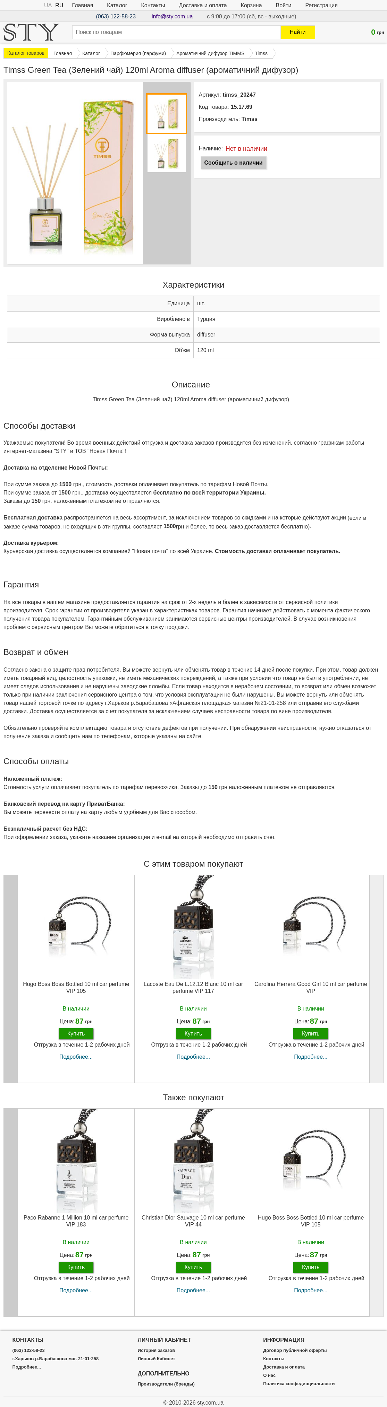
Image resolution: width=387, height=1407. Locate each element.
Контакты (153, 5)
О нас (269, 1375)
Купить (76, 1034)
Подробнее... (76, 1057)
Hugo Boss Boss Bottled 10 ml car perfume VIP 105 (76, 987)
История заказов (156, 1350)
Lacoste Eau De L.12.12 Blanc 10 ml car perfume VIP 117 (193, 987)
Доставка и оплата (203, 5)
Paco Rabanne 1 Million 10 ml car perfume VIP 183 (76, 1221)
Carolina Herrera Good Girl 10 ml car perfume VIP (310, 987)
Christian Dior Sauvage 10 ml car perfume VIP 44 (193, 1221)
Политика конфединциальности (299, 1383)
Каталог (117, 5)
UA (48, 5)
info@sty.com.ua (172, 16)
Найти (298, 32)
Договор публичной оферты (295, 1350)
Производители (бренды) (166, 1384)
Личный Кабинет (156, 1358)
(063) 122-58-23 (116, 16)
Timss (250, 119)
